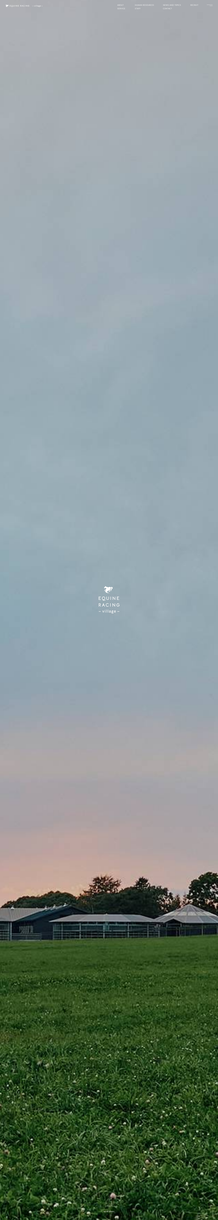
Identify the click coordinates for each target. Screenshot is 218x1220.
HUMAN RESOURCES (144, 5)
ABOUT (120, 5)
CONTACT (167, 9)
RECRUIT (194, 5)
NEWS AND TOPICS (172, 5)
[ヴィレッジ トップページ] (24, 6)
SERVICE (121, 9)
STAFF (137, 9)
